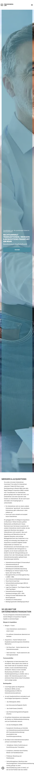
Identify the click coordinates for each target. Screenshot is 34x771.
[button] (32, 5)
